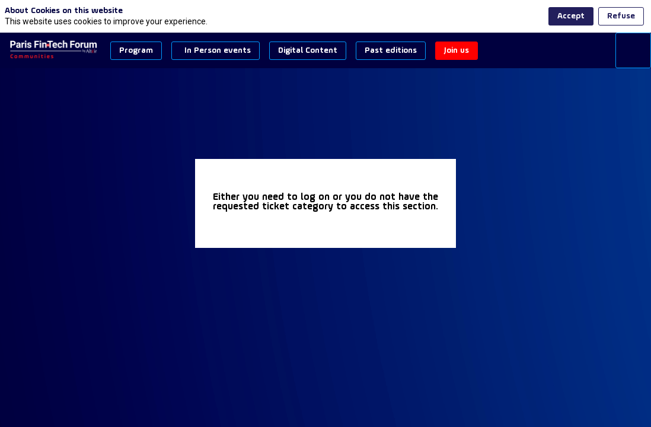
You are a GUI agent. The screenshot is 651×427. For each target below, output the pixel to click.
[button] (136, 51)
